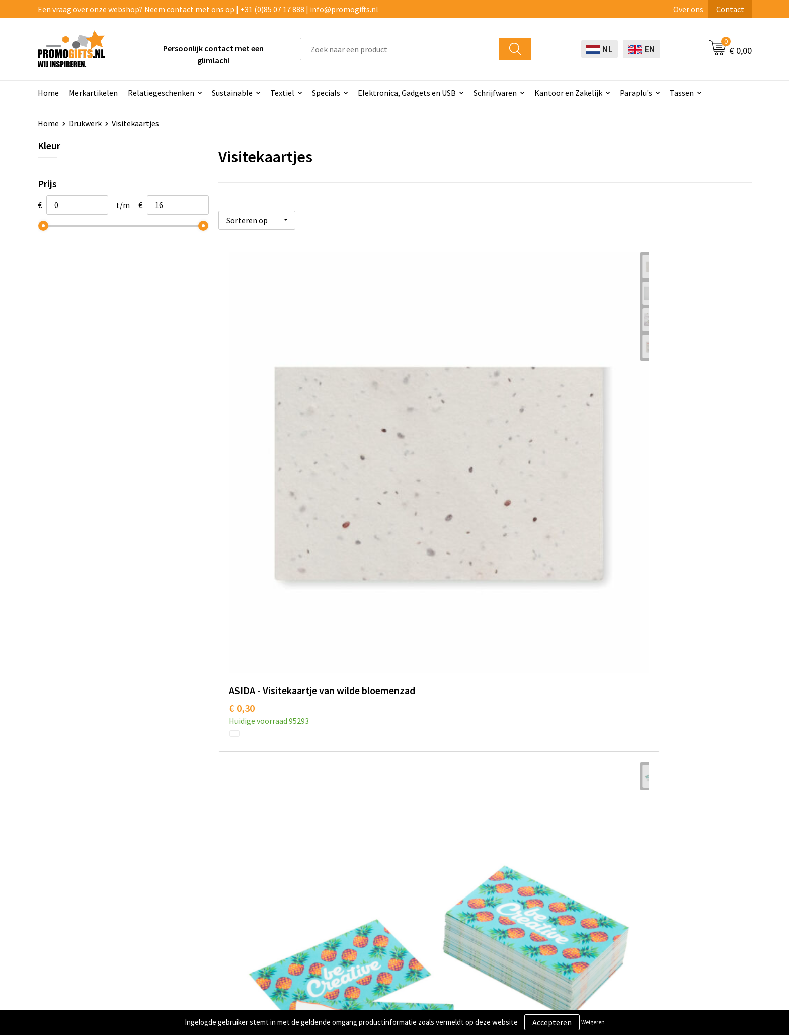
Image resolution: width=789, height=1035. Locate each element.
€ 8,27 (242, 712)
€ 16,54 (599, 712)
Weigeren (593, 1022)
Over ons (688, 9)
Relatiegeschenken (161, 93)
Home (48, 93)
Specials (326, 93)
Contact (730, 9)
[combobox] (399, 49)
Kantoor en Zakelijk (568, 93)
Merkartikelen (93, 93)
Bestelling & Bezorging (519, 843)
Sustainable (232, 93)
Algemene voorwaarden (660, 827)
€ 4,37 (419, 455)
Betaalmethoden (508, 858)
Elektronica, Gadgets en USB (407, 93)
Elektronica (358, 873)
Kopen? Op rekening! (232, 843)
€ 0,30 (242, 455)
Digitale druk (360, 889)
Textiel (282, 93)
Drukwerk (85, 123)
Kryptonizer (358, 904)
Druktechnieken (223, 858)
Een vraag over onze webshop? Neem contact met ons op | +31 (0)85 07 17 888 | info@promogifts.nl (208, 9)
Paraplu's (636, 93)
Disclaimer (638, 873)
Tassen (682, 93)
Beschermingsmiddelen (378, 843)
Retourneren (501, 873)
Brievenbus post (365, 858)
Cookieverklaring (649, 843)
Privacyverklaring (650, 858)
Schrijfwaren (495, 93)
